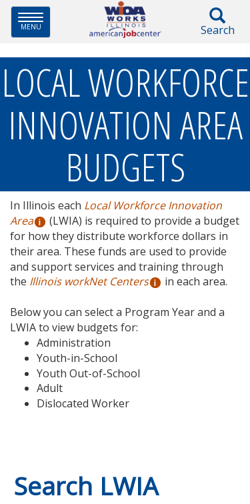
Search (217, 22)
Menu (34, 21)
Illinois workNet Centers (89, 281)
